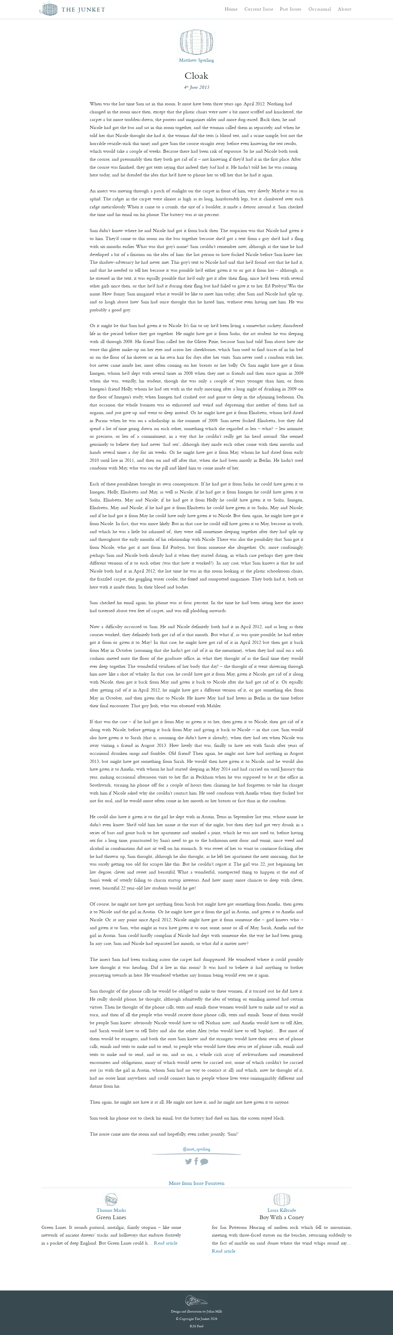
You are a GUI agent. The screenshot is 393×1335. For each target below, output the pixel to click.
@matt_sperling (196, 1149)
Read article (165, 1243)
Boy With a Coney (282, 1217)
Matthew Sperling (196, 60)
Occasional (319, 9)
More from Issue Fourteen (196, 1183)
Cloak (196, 75)
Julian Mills (214, 1311)
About (344, 9)
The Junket (83, 9)
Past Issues (290, 9)
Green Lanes (111, 1217)
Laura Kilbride (282, 1210)
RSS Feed (196, 1326)
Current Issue (258, 9)
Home (231, 9)
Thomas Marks (111, 1210)
